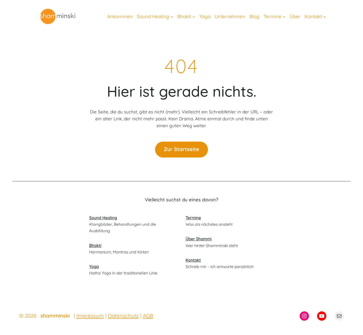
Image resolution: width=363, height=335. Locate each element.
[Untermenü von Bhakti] (193, 16)
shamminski (55, 315)
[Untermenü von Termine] (284, 16)
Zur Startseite (181, 149)
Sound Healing (103, 217)
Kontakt (193, 260)
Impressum (90, 315)
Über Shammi (198, 238)
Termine (193, 217)
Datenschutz (123, 315)
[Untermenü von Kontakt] (324, 16)
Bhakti (95, 245)
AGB (148, 315)
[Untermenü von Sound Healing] (171, 16)
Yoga (94, 266)
